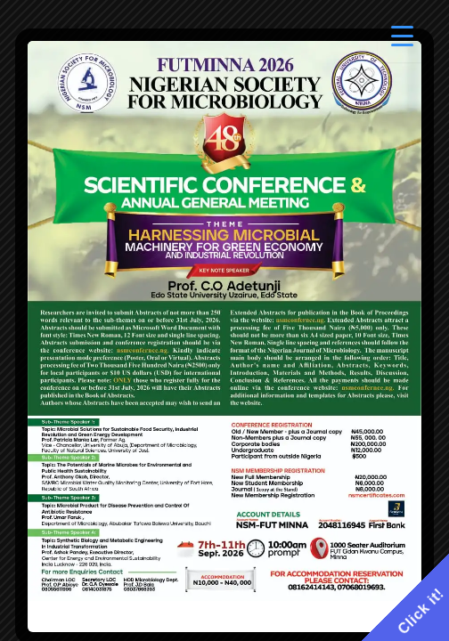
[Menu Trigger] (402, 37)
